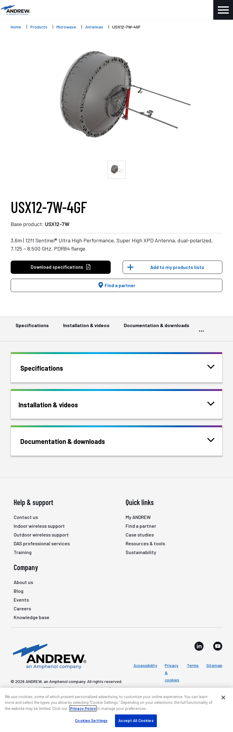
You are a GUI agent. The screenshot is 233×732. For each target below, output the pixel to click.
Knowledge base (31, 617)
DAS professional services (42, 543)
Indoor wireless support (39, 526)
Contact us (26, 517)
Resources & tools (145, 543)
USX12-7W (57, 224)
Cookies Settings (91, 720)
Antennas (94, 26)
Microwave (66, 26)
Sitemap (214, 665)
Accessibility (145, 665)
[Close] (223, 697)
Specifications (32, 328)
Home (16, 26)
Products (38, 26)
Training (23, 552)
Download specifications (61, 267)
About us (23, 582)
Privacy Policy (83, 708)
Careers (22, 608)
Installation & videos (86, 328)
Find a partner (116, 285)
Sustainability (141, 552)
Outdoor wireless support (41, 534)
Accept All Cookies (135, 720)
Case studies (140, 534)
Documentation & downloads (156, 328)
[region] (116, 710)
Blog (18, 591)
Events (21, 599)
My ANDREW (138, 517)
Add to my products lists (177, 267)
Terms (193, 665)
